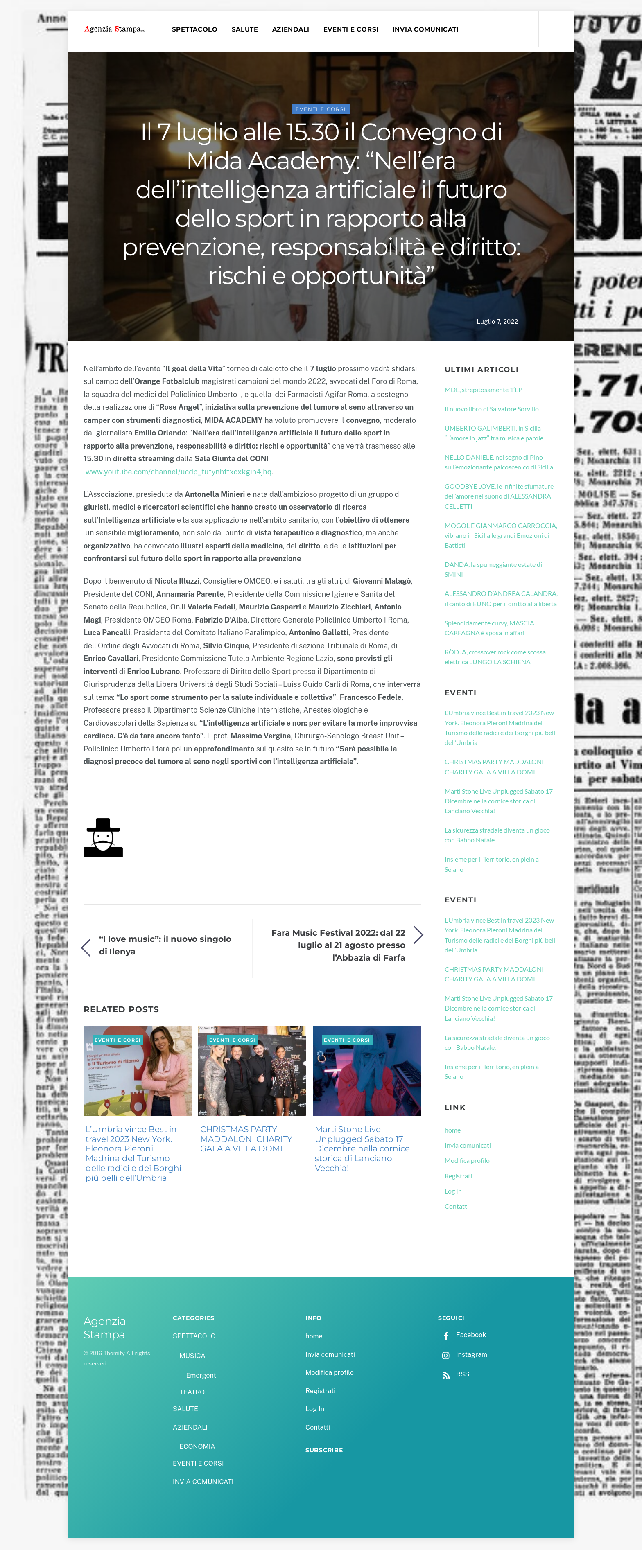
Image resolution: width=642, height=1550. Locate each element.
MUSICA (192, 1357)
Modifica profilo (467, 1162)
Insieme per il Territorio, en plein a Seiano (492, 865)
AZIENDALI (292, 29)
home (453, 1131)
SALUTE (246, 29)
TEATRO (192, 1393)
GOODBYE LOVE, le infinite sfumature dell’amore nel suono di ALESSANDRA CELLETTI (499, 497)
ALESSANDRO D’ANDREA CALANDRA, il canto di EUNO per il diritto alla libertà (501, 600)
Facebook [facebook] (462, 1336)
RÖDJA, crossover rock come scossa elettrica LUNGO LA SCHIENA (495, 658)
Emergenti (201, 1377)
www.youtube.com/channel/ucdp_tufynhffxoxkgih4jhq (178, 473)
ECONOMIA (197, 1448)
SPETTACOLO (196, 29)
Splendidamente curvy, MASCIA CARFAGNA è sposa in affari (489, 629)
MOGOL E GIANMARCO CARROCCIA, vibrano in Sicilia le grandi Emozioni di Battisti (501, 537)
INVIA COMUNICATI (427, 29)
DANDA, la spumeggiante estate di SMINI (493, 570)
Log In (453, 1192)
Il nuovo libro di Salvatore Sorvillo (492, 410)
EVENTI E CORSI (352, 29)
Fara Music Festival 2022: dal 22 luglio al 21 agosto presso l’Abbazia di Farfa (338, 946)
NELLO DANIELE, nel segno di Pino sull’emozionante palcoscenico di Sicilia (499, 463)
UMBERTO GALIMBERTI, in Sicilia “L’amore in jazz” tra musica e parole (494, 434)
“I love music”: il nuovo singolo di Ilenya (165, 946)
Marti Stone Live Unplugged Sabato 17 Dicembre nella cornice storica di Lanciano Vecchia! (362, 1150)
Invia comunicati (468, 1146)
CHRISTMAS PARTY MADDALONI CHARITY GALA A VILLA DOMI (246, 1140)
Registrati (458, 1177)
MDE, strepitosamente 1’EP (483, 391)
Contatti (457, 1207)
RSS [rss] (453, 1375)
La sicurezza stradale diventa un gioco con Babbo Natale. (497, 836)
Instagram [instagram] (462, 1356)
